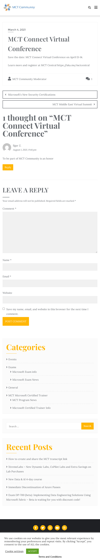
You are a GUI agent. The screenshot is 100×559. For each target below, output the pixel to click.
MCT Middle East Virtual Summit (72, 104)
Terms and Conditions (50, 556)
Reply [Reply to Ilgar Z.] (8, 167)
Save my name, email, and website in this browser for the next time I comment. (47, 311)
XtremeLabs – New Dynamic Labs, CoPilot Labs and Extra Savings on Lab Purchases (48, 469)
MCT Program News (24, 400)
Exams (12, 367)
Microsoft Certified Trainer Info (31, 407)
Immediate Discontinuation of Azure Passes (34, 487)
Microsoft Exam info (24, 371)
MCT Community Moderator (27, 79)
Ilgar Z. (17, 145)
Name (7, 260)
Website (7, 292)
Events (12, 359)
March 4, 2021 (17, 29)
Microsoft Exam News (25, 379)
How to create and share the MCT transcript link (37, 459)
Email (7, 276)
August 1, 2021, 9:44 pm (24, 149)
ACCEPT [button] (32, 551)
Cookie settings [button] (14, 551)
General (13, 387)
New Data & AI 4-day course (25, 479)
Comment (9, 208)
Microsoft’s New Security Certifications (31, 94)
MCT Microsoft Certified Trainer (28, 395)
